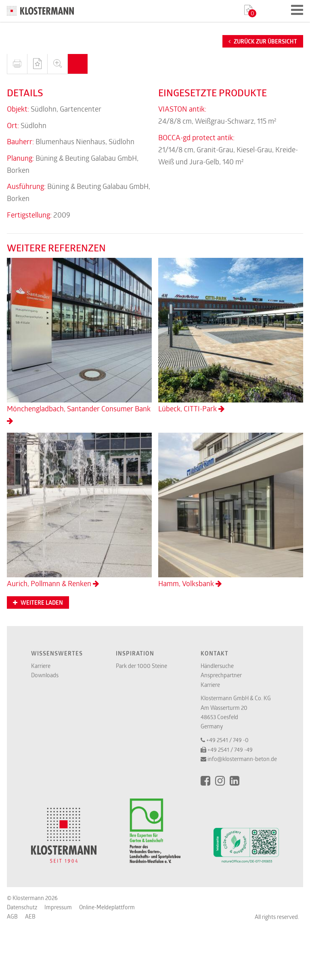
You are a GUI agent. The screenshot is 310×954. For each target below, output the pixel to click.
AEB (30, 916)
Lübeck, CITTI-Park (230, 335)
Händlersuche (217, 666)
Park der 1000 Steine (141, 666)
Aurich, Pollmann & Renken (79, 510)
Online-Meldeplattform (107, 907)
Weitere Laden (38, 603)
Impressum (58, 907)
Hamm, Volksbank (230, 510)
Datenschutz (22, 907)
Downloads (45, 675)
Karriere (40, 666)
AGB (12, 916)
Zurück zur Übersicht (262, 41)
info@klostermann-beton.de (242, 759)
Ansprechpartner (221, 675)
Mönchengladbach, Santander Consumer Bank (79, 341)
